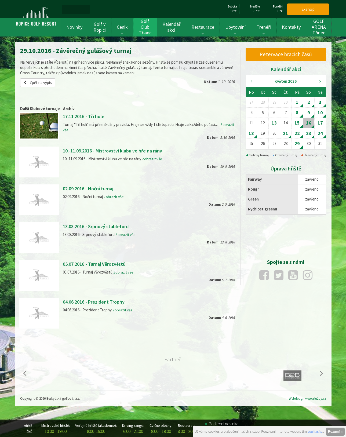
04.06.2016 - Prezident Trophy (97, 301)
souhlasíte (315, 432)
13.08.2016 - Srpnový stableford (99, 226)
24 (320, 133)
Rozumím (335, 432)
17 (320, 123)
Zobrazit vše (152, 158)
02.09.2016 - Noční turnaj (91, 188)
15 (297, 123)
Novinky (74, 27)
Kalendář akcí (171, 27)
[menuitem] (68, 9)
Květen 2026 (286, 81)
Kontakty (291, 27)
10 (320, 113)
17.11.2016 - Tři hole (85, 116)
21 (285, 133)
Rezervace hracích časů (286, 54)
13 (274, 123)
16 (308, 123)
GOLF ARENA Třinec (319, 27)
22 (297, 133)
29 (297, 143)
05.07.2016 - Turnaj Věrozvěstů (98, 263)
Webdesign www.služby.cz (307, 398)
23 (308, 133)
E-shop (308, 9)
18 (251, 133)
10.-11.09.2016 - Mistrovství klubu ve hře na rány (118, 150)
